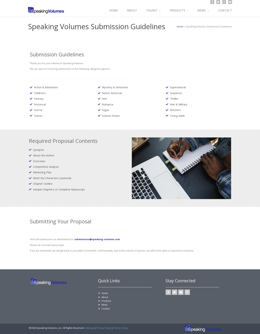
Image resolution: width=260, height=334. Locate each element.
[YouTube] (230, 2)
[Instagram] (224, 2)
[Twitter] (218, 2)
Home (104, 293)
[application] (159, 10)
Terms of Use (120, 327)
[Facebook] (212, 2)
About (104, 297)
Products (106, 300)
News (104, 304)
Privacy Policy (103, 327)
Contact (105, 308)
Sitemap (89, 327)
